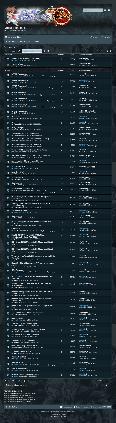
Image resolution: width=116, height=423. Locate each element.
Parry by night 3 (18, 128)
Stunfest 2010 (17, 318)
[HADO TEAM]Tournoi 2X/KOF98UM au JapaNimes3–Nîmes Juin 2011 (27, 236)
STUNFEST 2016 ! (18, 166)
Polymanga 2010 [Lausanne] (23, 340)
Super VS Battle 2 (18, 357)
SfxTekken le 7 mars (19, 211)
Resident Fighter (87, 166)
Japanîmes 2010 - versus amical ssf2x (27, 313)
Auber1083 (85, 64)
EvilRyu (84, 80)
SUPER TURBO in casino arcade (25, 335)
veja (82, 74)
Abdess (84, 86)
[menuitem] (19, 37)
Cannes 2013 (16, 183)
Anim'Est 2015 (17, 172)
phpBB (52, 411)
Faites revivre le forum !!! (22, 189)
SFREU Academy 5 (19, 105)
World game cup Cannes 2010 (24, 346)
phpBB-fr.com (61, 414)
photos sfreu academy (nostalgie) (25, 58)
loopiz (83, 116)
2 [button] (107, 51)
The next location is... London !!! (25, 133)
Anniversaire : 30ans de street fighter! (27, 161)
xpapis (83, 58)
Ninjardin (84, 362)
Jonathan (17, 325)
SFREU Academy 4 (19, 111)
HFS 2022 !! (16, 122)
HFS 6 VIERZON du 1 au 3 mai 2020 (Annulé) (30, 139)
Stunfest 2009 (17, 362)
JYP (82, 98)
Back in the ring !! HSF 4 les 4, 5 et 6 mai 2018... (31, 155)
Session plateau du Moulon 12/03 (25, 374)
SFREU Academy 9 (19, 74)
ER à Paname (17, 270)
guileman (17, 200)
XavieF (16, 163)
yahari (16, 246)
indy (15, 60)
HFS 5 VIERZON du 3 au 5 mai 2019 (26, 144)
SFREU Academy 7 (19, 92)
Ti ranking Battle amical (21, 351)
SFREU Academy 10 (19, 80)
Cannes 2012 (16, 216)
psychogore (18, 179)
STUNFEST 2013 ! (18, 178)
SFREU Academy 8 (19, 86)
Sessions (9, 47)
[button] (111, 51)
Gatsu (83, 92)
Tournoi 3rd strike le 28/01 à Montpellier (28, 329)
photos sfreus (17, 64)
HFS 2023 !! (16, 117)
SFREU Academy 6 (19, 99)
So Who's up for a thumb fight (24, 324)
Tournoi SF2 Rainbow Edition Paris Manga (29, 150)
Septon (16, 342)
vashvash (17, 353)
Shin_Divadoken (87, 111)
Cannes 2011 (16, 229)
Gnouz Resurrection (19, 369)
